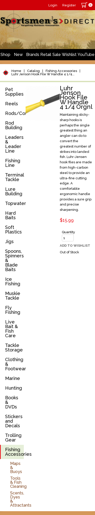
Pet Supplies (14, 92)
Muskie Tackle (12, 296)
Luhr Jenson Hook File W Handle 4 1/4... (42, 74)
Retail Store (45, 56)
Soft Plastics (13, 229)
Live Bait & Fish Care (11, 328)
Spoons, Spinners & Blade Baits (14, 260)
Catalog (33, 70)
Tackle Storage (14, 347)
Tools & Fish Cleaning (18, 482)
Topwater (14, 203)
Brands (32, 54)
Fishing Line (12, 163)
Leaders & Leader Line (14, 144)
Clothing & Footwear (14, 364)
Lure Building (13, 191)
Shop (5, 54)
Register (69, 5)
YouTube (86, 54)
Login (52, 5)
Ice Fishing (12, 281)
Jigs (9, 241)
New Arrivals (18, 56)
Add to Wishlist (75, 245)
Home (16, 70)
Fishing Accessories (61, 70)
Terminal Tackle (14, 177)
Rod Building (13, 125)
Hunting (13, 388)
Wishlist (69, 54)
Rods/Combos (14, 113)
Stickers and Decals (14, 421)
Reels (11, 103)
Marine (12, 378)
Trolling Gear (13, 438)
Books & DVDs (11, 402)
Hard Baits (10, 215)
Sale (56, 54)
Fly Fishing (12, 310)
